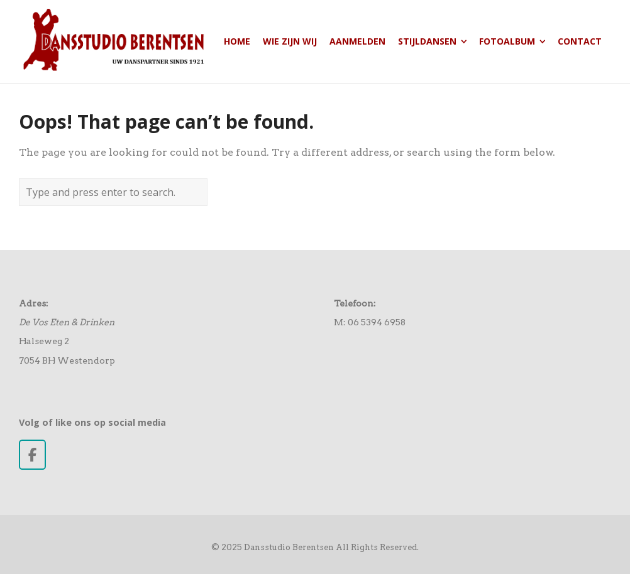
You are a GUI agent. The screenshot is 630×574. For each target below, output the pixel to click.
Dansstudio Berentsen (289, 547)
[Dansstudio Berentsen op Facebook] (32, 455)
